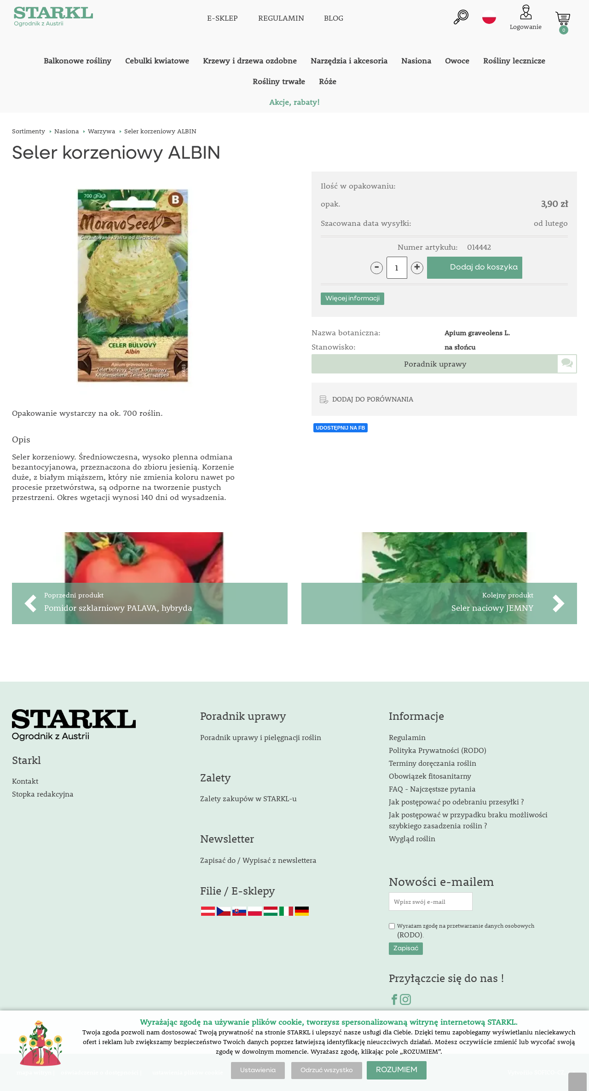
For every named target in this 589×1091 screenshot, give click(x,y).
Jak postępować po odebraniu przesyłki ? (456, 801)
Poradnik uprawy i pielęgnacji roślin (260, 737)
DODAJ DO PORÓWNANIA (372, 398)
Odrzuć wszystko (326, 1070)
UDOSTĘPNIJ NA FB (340, 428)
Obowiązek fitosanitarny (430, 776)
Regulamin (407, 737)
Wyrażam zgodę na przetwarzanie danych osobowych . (465, 931)
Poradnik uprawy (435, 364)
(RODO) (409, 934)
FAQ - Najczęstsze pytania (432, 788)
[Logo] (53, 18)
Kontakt (25, 781)
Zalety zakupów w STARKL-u (248, 798)
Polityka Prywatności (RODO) (437, 750)
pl (489, 17)
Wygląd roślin (412, 838)
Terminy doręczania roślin (432, 763)
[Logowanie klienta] (526, 18)
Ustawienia (258, 1070)
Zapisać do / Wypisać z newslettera (258, 860)
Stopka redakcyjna (43, 793)
